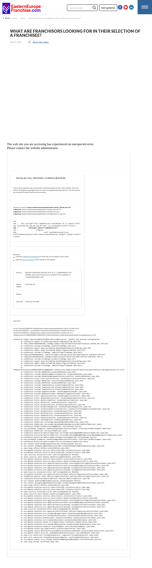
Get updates (108, 7)
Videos (23, 18)
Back (7, 18)
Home (15, 18)
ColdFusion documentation (31, 256)
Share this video (41, 42)
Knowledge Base (28, 259)
